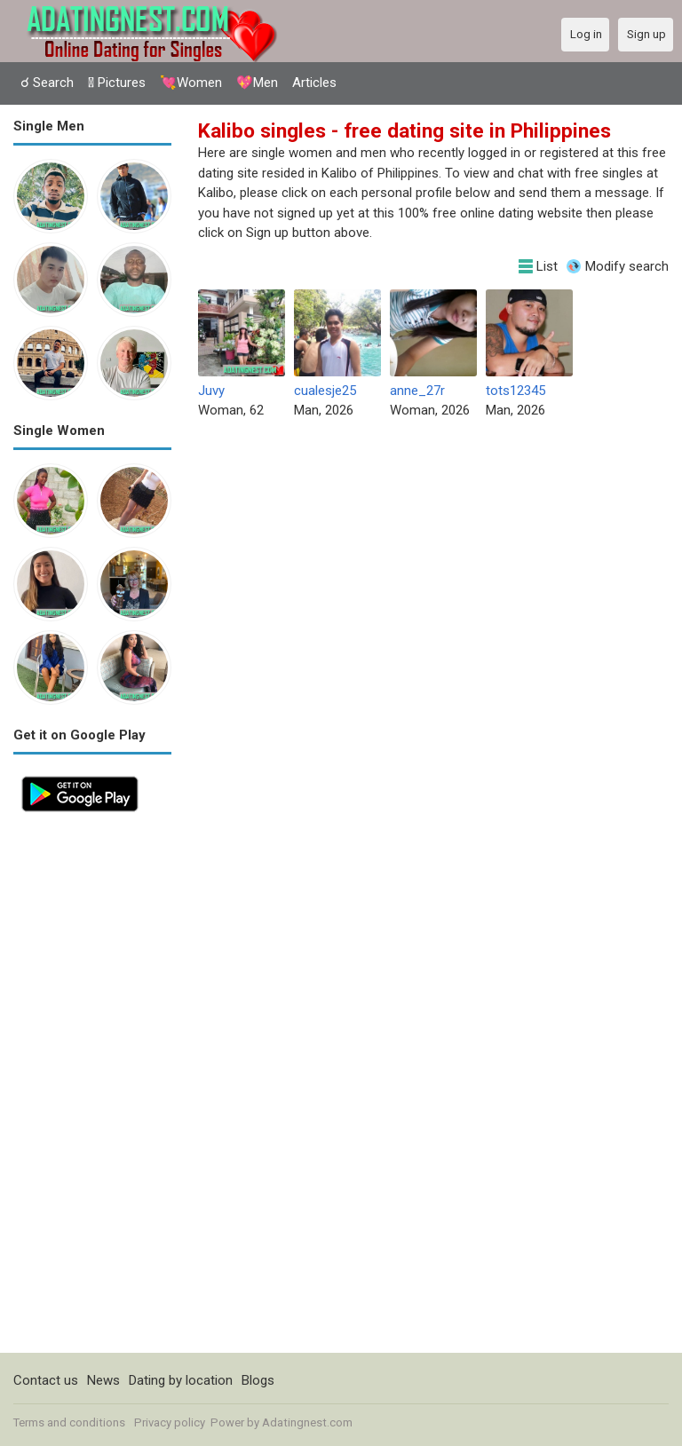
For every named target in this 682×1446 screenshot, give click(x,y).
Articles (314, 83)
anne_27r (417, 391)
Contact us (45, 1380)
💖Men (257, 83)
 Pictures (117, 83)
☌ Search (47, 83)
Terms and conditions (69, 1422)
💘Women (191, 83)
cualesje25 (325, 391)
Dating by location (181, 1380)
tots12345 (515, 391)
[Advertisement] (92, 1086)
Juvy (211, 391)
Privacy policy (169, 1422)
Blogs (258, 1380)
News (103, 1380)
